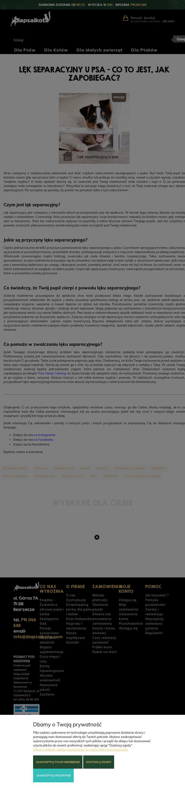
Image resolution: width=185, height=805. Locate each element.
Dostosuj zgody (98, 762)
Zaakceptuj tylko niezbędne (58, 762)
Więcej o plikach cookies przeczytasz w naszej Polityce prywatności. (80, 749)
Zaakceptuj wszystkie (53, 775)
